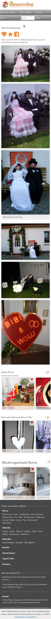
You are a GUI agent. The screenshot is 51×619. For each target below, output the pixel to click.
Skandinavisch (14, 534)
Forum (3, 18)
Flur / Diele (18, 517)
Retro (40, 531)
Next (48, 372)
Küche (16, 514)
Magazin (39, 12)
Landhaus (27, 531)
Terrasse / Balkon (8, 520)
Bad (32, 514)
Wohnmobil (6, 523)
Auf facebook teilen (16, 34)
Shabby (5, 534)
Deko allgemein (29, 542)
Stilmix (34, 531)
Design (12, 531)
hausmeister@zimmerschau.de (29, 602)
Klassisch (19, 531)
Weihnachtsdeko (8, 542)
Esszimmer (39, 514)
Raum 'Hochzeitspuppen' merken (10, 34)
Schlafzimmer (25, 514)
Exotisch (5, 531)
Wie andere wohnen (8, 12)
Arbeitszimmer (29, 517)
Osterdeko (19, 542)
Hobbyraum (40, 517)
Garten (18, 520)
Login (38, 18)
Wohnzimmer (7, 514)
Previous (45, 372)
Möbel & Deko (26, 12)
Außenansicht (32, 520)
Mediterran (25, 534)
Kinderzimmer (7, 517)
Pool (24, 520)
